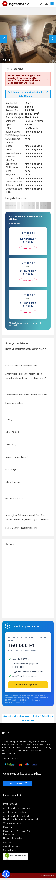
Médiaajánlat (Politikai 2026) (16, 831)
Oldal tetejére (47, 876)
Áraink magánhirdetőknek (15, 812)
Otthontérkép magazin (13, 823)
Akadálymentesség (12, 846)
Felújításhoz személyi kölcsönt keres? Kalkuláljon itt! (28, 94)
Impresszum (9, 834)
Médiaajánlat (9, 827)
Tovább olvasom (10, 758)
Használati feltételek (12, 838)
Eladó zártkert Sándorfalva (21, 83)
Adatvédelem (9, 842)
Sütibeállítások (10, 850)
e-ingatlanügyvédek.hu (25, 626)
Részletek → (28, 249)
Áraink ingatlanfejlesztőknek (16, 816)
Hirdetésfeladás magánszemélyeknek (20, 819)
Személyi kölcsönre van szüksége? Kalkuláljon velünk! (28, 718)
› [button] (53, 39)
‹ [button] (4, 39)
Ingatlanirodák (10, 804)
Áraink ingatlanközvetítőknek (16, 808)
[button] (6, 874)
